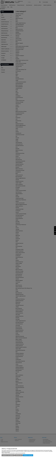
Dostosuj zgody (18, 455)
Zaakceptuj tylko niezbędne (8, 455)
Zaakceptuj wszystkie (28, 455)
